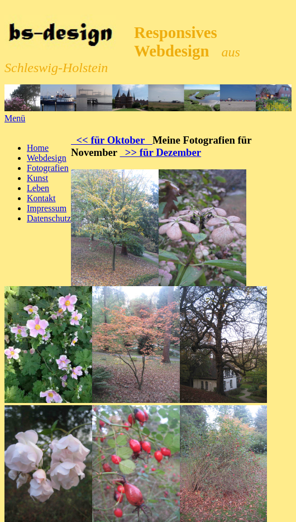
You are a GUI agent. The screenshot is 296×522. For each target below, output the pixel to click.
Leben (38, 188)
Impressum (46, 208)
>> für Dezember (161, 152)
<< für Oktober (111, 140)
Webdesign (46, 158)
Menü (14, 118)
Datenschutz (49, 218)
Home (38, 148)
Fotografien (48, 168)
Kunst (37, 178)
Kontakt (41, 198)
